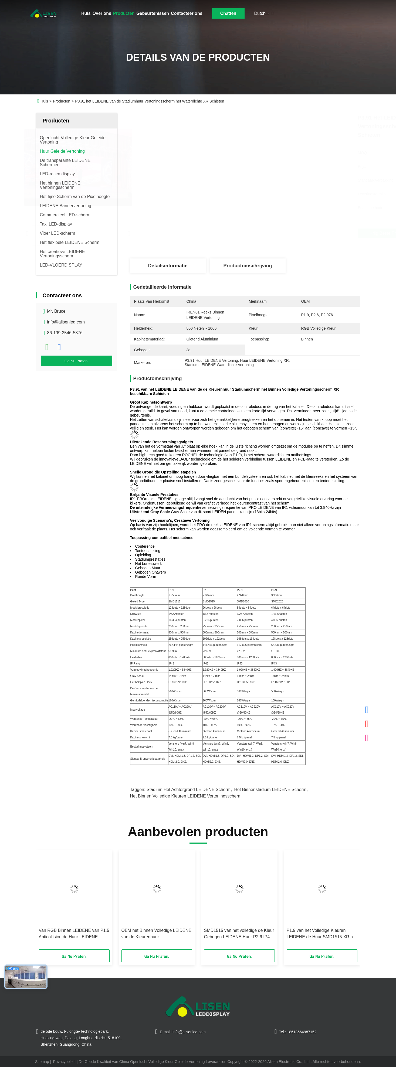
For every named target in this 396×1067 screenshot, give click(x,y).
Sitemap (42, 1061)
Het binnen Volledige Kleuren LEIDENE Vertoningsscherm (186, 796)
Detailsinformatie (167, 265)
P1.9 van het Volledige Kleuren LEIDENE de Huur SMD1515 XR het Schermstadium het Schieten (322, 934)
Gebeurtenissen (152, 13)
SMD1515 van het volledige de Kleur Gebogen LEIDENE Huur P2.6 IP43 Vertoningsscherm (239, 934)
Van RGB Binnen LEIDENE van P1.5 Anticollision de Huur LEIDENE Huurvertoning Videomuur (74, 934)
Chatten (228, 13)
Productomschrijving (247, 265)
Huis (86, 13)
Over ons (102, 13)
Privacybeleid (64, 1061)
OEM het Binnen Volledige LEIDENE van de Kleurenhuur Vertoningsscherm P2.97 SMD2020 (156, 934)
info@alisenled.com (66, 322)
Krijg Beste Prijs (276, 233)
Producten (123, 13)
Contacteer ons (186, 13)
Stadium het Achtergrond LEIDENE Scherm (189, 789)
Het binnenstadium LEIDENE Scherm (270, 789)
